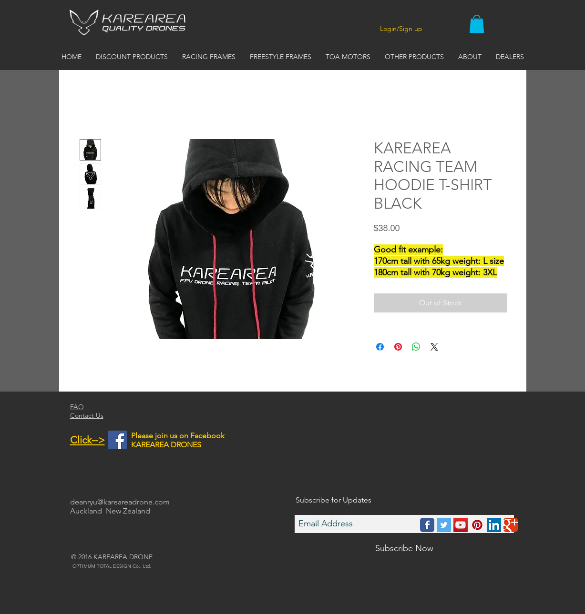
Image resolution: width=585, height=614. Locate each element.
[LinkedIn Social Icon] (494, 525)
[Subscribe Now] (404, 548)
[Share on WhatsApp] (416, 346)
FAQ (77, 407)
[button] (476, 24)
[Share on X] (434, 346)
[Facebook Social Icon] (117, 440)
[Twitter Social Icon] (444, 525)
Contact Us (86, 415)
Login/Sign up (401, 28)
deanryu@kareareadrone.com (120, 501)
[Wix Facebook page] (427, 525)
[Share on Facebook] (380, 346)
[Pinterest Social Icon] (477, 525)
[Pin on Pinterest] (398, 346)
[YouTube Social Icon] (460, 525)
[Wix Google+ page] (510, 525)
